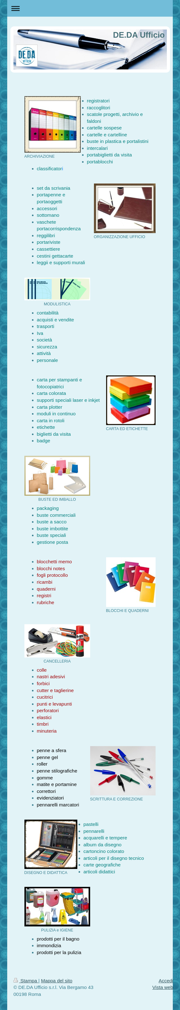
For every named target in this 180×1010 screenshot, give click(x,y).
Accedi (166, 980)
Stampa (26, 980)
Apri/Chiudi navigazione (90, 8)
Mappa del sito (56, 980)
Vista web (162, 987)
